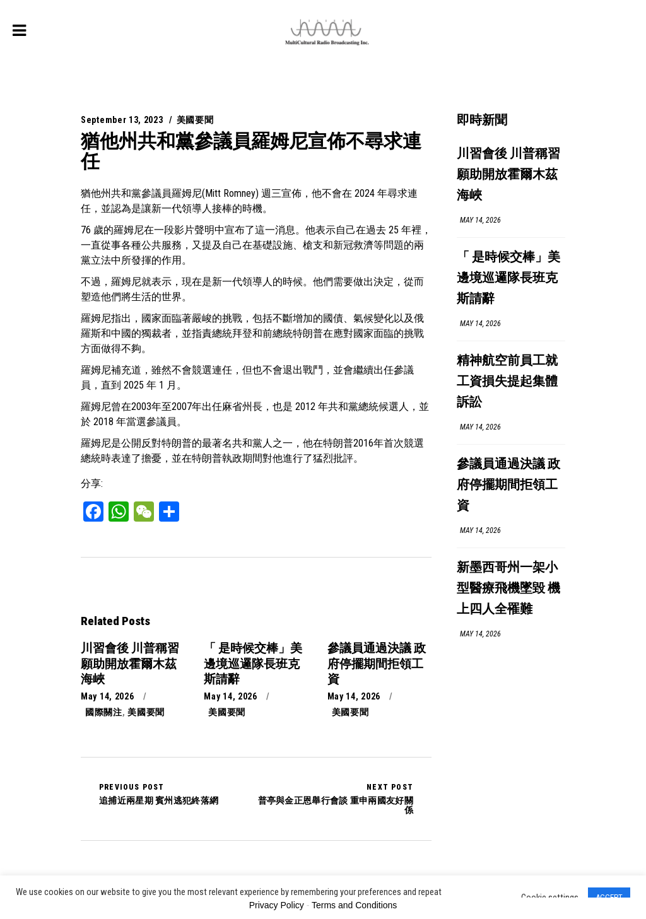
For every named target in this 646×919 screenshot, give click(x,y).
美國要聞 (195, 120)
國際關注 (103, 712)
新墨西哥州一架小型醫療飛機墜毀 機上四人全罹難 (508, 589)
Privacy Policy (276, 905)
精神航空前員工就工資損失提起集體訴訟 (507, 382)
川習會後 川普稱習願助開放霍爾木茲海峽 (508, 175)
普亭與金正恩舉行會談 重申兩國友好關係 (334, 798)
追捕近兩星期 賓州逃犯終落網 (158, 794)
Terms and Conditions (354, 905)
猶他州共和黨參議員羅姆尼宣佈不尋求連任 (251, 151)
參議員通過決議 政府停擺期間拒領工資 (508, 485)
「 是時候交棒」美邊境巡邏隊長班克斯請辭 (508, 278)
